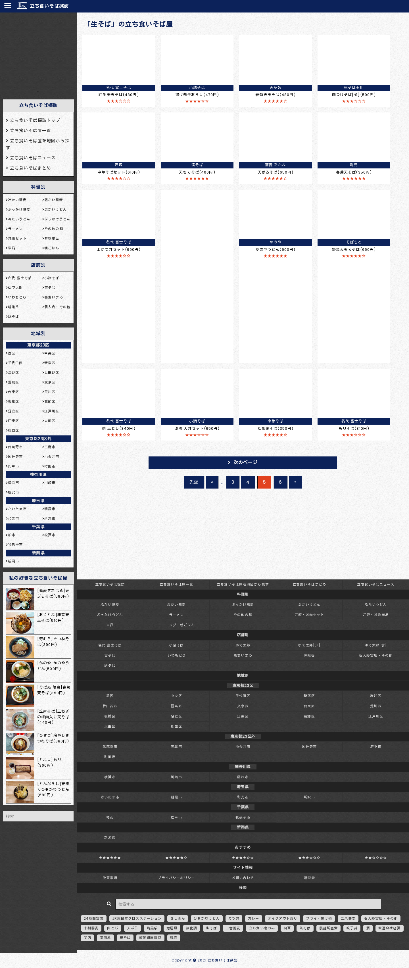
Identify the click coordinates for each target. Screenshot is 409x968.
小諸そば (176, 645)
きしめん (177, 918)
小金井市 (242, 746)
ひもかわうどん (207, 918)
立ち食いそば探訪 (49, 6)
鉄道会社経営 (389, 928)
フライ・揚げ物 (319, 918)
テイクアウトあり (283, 918)
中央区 (176, 695)
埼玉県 (38, 501)
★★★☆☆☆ (309, 857)
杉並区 (176, 726)
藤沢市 (242, 777)
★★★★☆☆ (243, 857)
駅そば (109, 665)
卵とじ (112, 928)
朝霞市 (176, 797)
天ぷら (132, 928)
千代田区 (242, 695)
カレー (253, 918)
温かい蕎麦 (176, 604)
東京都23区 (38, 345)
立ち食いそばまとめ (309, 584)
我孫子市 (242, 817)
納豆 (287, 928)
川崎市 (176, 777)
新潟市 (109, 837)
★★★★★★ (110, 857)
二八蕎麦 (348, 918)
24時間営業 (94, 918)
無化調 (191, 928)
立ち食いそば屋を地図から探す (243, 584)
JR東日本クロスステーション (137, 918)
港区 (110, 695)
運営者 (309, 877)
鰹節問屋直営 (150, 937)
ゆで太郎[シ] (309, 645)
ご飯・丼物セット (309, 614)
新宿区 (309, 695)
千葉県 (38, 527)
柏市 (110, 817)
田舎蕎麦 (233, 928)
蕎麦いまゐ (242, 655)
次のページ (245, 462)
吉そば (109, 655)
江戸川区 (375, 716)
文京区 (242, 706)
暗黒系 (152, 928)
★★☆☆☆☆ (376, 857)
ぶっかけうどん (110, 614)
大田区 (109, 726)
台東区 (309, 706)
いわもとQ (176, 655)
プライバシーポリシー (176, 877)
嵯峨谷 (309, 655)
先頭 (194, 482)
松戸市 (176, 817)
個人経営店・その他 (376, 655)
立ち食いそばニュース (375, 584)
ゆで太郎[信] (376, 645)
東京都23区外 (38, 439)
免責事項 (110, 877)
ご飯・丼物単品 (376, 614)
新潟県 (38, 553)
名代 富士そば (110, 645)
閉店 (87, 937)
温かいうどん (309, 604)
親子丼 (351, 928)
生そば (211, 928)
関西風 (105, 937)
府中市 (375, 746)
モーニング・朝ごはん (176, 625)
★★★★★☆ (176, 857)
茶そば (304, 928)
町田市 (109, 756)
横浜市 (109, 777)
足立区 (176, 716)
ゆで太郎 (242, 645)
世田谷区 (110, 706)
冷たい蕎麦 (110, 604)
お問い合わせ (243, 877)
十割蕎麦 (91, 928)
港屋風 (172, 928)
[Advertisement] (38, 50)
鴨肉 (174, 937)
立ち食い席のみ (262, 928)
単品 (110, 625)
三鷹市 (176, 746)
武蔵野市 (110, 746)
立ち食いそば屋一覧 (176, 584)
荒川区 (375, 706)
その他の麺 (242, 614)
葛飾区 (309, 716)
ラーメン (176, 614)
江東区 (242, 716)
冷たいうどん (376, 604)
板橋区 (109, 716)
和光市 (242, 797)
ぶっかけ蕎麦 (243, 604)
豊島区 (176, 706)
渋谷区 (375, 695)
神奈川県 (38, 474)
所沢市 (309, 797)
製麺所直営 (328, 928)
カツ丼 (233, 918)
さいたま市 (110, 797)
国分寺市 (309, 746)
